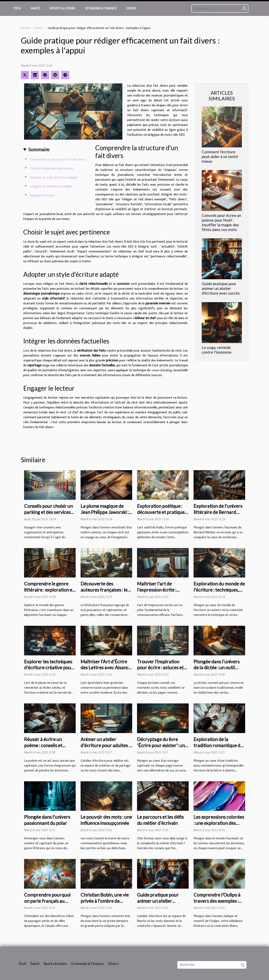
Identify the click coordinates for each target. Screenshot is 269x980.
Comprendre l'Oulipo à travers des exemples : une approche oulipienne (219, 901)
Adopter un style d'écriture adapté (53, 177)
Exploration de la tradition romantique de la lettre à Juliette (218, 745)
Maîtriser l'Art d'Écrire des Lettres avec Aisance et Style (106, 668)
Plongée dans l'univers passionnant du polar (47, 820)
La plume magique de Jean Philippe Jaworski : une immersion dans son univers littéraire (105, 515)
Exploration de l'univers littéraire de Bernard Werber (218, 512)
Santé (35, 8)
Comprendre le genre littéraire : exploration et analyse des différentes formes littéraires (49, 593)
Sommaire (38, 150)
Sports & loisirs (62, 8)
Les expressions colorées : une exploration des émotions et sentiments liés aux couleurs (219, 826)
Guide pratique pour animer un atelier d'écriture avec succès (221, 288)
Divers (131, 8)
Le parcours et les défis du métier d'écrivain (160, 820)
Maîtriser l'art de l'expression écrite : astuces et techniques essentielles (159, 593)
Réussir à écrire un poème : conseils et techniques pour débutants (43, 748)
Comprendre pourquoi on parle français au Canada (47, 901)
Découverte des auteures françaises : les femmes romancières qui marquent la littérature (106, 593)
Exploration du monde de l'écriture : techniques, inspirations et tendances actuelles (219, 593)
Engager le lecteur (42, 195)
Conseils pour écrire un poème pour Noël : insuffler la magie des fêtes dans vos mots (221, 222)
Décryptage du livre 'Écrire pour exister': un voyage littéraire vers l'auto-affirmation (161, 748)
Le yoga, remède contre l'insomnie (216, 349)
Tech (17, 8)
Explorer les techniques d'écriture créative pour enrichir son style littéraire (48, 671)
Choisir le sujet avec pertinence (51, 168)
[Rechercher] (219, 8)
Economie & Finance (100, 8)
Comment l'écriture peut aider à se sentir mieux (220, 156)
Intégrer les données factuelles (51, 186)
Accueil (25, 28)
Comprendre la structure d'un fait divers (57, 159)
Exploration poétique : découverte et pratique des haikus (161, 512)
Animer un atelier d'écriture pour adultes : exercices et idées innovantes (105, 748)
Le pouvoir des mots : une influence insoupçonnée (106, 820)
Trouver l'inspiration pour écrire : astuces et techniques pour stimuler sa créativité (162, 671)
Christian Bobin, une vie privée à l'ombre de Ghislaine (105, 901)
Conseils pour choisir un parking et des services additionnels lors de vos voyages (48, 515)
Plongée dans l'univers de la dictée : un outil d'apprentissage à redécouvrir (217, 671)
